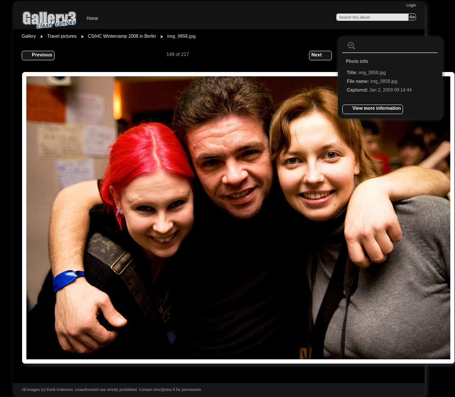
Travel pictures (62, 36)
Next (320, 55)
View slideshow (368, 45)
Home (92, 18)
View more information (372, 109)
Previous (38, 55)
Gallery (29, 36)
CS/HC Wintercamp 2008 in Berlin (122, 36)
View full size (351, 45)
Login (411, 5)
